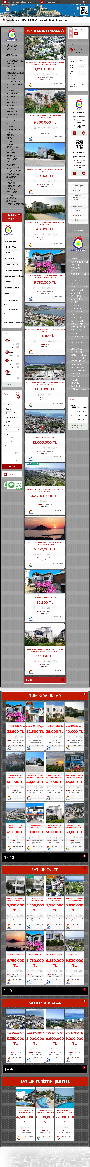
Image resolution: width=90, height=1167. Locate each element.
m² (5, 450)
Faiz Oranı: (72, 72)
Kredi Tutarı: (72, 60)
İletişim (65, 20)
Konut (9, 340)
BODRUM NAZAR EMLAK (29, 20)
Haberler (58, 20)
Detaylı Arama (18, 395)
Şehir (6, 426)
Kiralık (14, 347)
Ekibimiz (51, 20)
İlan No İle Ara (12, 474)
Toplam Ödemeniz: (73, 85)
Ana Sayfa (10, 20)
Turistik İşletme (10, 373)
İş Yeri (9, 352)
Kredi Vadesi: (72, 66)
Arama (17, 20)
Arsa (9, 360)
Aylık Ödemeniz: (73, 79)
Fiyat (6, 434)
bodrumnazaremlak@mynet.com (22, 2)
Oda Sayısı (15, 451)
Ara (12, 466)
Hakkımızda (43, 20)
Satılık (14, 344)
